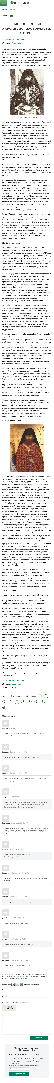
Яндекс (17, 984)
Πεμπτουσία (16, 43)
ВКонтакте (13, 984)
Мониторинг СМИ (14, 9)
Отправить (39, 1038)
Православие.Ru (21, 978)
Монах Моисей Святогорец (13, 40)
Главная (4, 9)
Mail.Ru (21, 984)
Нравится (5, 15)
